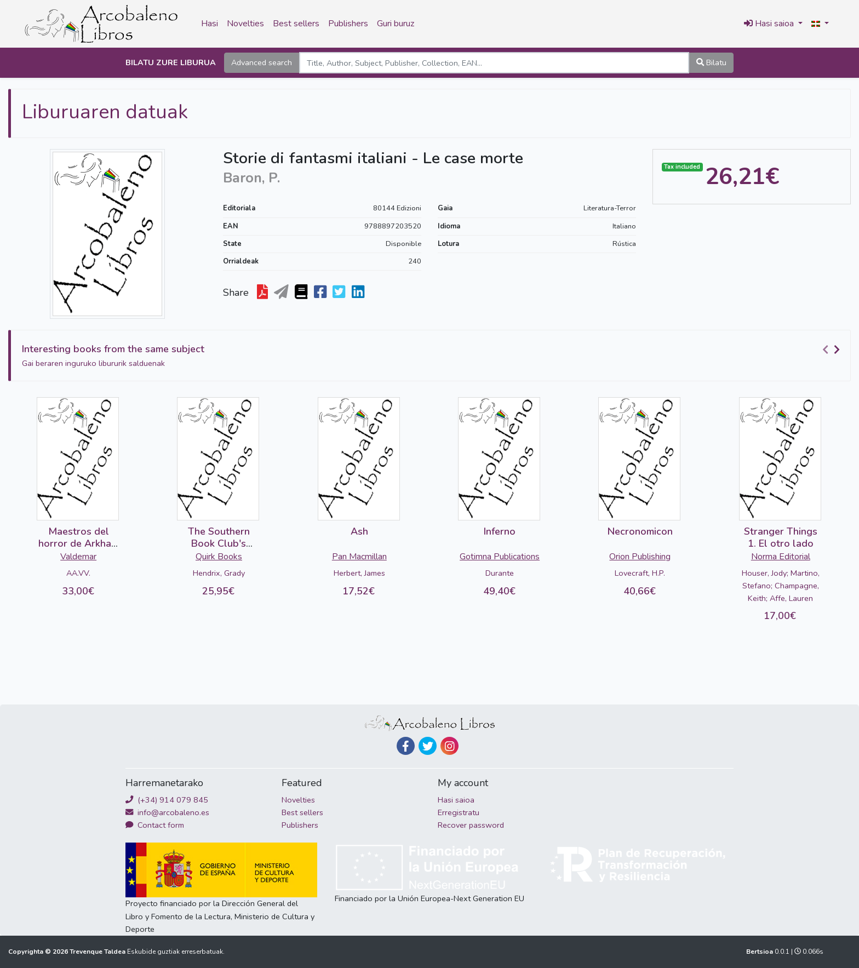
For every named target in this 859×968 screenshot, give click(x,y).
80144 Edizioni (397, 208)
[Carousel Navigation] (832, 349)
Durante (499, 573)
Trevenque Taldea (98, 951)
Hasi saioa (456, 799)
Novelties (245, 24)
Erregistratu (458, 812)
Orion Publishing (640, 557)
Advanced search (261, 62)
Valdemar (78, 557)
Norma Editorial (780, 557)
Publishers (348, 24)
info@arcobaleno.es (167, 812)
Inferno (500, 531)
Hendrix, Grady (219, 573)
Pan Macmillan (359, 557)
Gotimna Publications (500, 557)
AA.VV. (78, 573)
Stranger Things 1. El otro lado (780, 537)
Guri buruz (395, 24)
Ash (359, 531)
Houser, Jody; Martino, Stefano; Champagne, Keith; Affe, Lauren (781, 586)
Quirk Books (219, 557)
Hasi (209, 24)
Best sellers (296, 24)
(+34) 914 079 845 (166, 799)
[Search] (494, 63)
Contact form (154, 825)
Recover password (471, 825)
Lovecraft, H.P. (640, 573)
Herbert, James (359, 573)
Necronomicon (640, 531)
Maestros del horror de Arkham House (78, 543)
